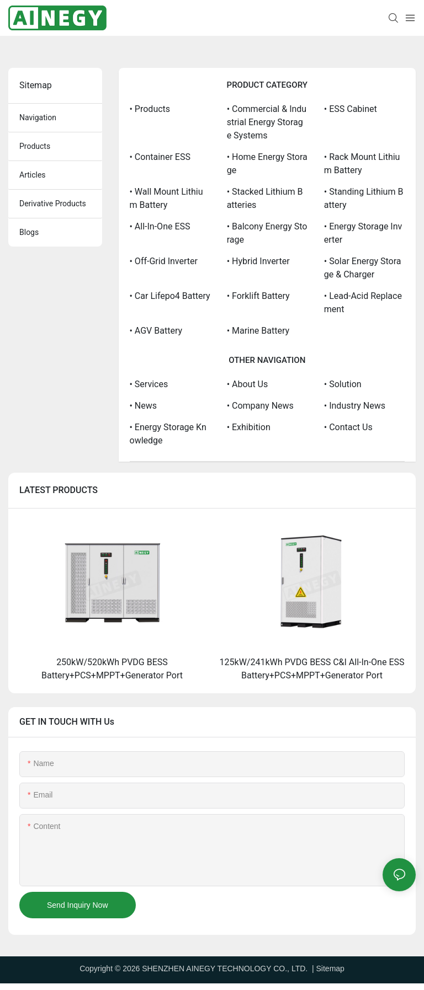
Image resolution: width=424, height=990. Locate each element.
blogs (29, 232)
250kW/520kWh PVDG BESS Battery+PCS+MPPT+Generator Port (112, 669)
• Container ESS (160, 157)
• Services (149, 384)
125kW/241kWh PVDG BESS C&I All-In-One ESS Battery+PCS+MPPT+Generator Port (312, 669)
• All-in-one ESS (160, 226)
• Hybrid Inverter (258, 261)
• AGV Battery (156, 330)
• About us (247, 384)
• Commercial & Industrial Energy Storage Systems (267, 122)
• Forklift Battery (258, 296)
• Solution (343, 384)
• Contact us (348, 427)
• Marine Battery (258, 330)
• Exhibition (249, 427)
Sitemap (330, 968)
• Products (150, 109)
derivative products (52, 203)
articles (32, 174)
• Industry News (354, 405)
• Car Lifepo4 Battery (170, 296)
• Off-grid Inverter (164, 261)
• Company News (260, 405)
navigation (37, 117)
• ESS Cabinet (350, 109)
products (34, 146)
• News (143, 405)
